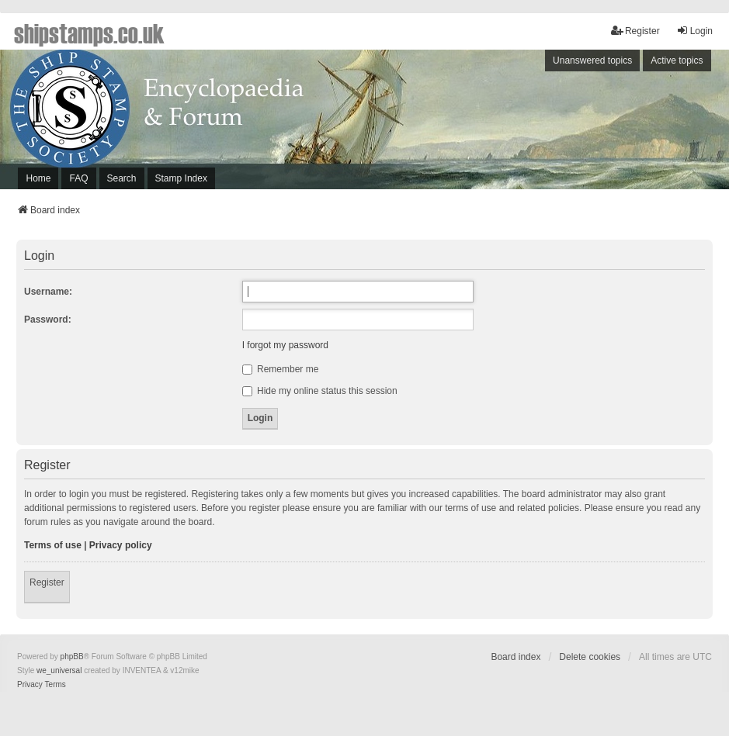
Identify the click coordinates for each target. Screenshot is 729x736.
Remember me (280, 369)
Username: (48, 291)
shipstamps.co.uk (89, 33)
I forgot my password (285, 345)
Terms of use (53, 545)
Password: (47, 319)
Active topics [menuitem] (677, 60)
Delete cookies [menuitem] (589, 656)
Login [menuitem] (694, 30)
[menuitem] (30, 685)
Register (47, 582)
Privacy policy (120, 545)
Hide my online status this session (319, 390)
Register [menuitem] (635, 30)
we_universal (59, 670)
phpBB (72, 656)
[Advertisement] (525, 123)
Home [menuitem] (38, 178)
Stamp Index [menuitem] (181, 178)
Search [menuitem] (122, 178)
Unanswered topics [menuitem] (592, 60)
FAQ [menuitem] (78, 178)
